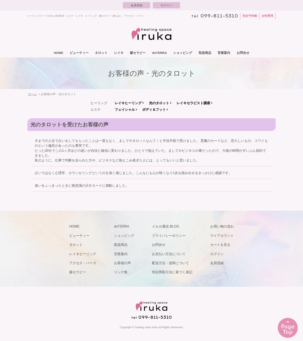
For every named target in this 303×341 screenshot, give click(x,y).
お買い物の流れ (222, 226)
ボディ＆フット (154, 109)
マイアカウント (222, 235)
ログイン (166, 5)
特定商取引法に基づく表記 (172, 272)
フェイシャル (125, 109)
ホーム (32, 94)
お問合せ (243, 53)
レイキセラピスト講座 (193, 103)
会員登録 (136, 5)
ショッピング (182, 53)
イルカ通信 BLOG (165, 226)
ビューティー (79, 53)
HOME (58, 53)
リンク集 (121, 272)
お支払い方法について (169, 254)
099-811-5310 (219, 16)
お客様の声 (122, 263)
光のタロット (159, 103)
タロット (101, 53)
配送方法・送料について (170, 263)
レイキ (119, 53)
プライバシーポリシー (169, 235)
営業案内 (224, 53)
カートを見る (220, 244)
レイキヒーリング (128, 103)
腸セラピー (138, 53)
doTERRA (159, 53)
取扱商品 (205, 53)
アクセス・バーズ (82, 263)
